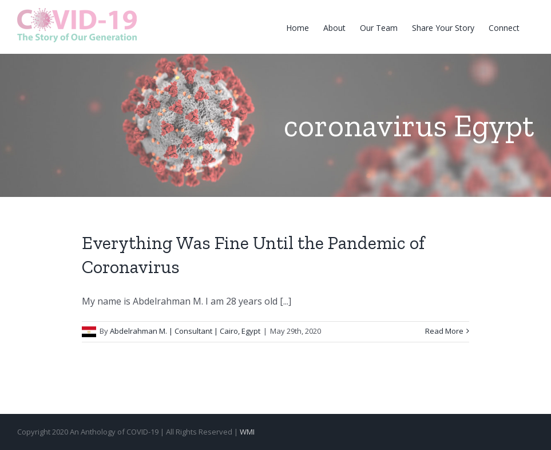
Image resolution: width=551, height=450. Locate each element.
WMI (247, 432)
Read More (444, 331)
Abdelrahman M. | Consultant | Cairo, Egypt (185, 331)
